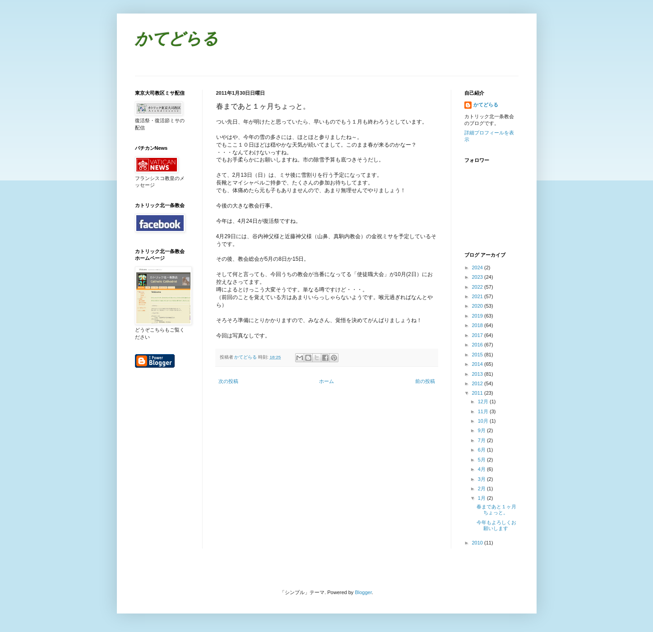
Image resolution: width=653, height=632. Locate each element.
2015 (478, 354)
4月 (482, 469)
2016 (478, 344)
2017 (478, 335)
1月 (482, 498)
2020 (478, 306)
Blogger (363, 592)
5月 (482, 459)
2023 (478, 277)
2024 (478, 267)
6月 (482, 449)
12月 (484, 401)
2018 (478, 325)
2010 (478, 542)
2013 (478, 374)
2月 (482, 488)
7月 (482, 440)
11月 (484, 411)
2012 (478, 383)
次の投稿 (228, 381)
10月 (484, 421)
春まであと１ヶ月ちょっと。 (496, 509)
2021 (478, 296)
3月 (482, 479)
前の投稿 (425, 381)
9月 (482, 430)
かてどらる (176, 40)
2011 (478, 393)
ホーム (326, 381)
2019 (478, 315)
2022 (478, 287)
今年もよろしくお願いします (496, 525)
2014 (478, 364)
